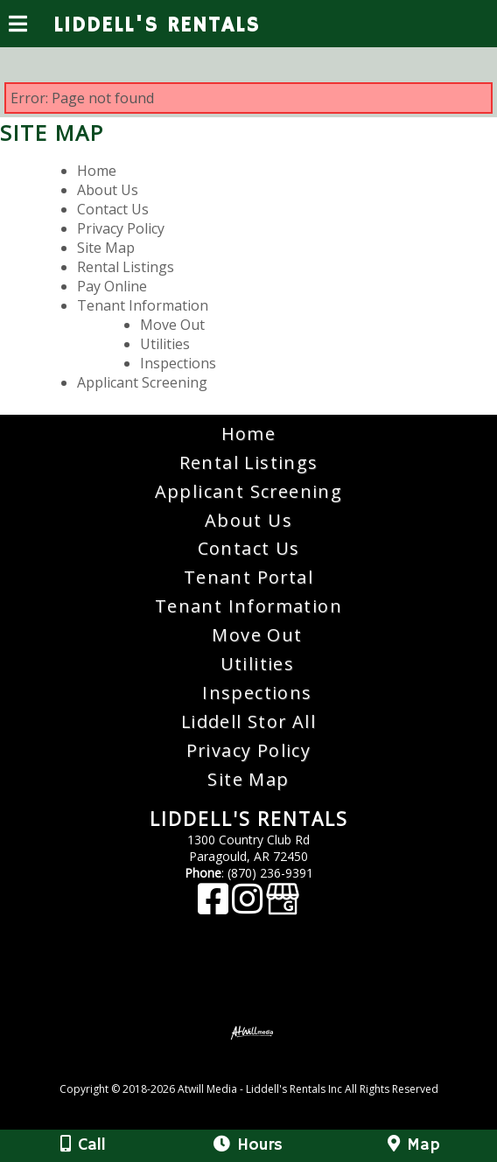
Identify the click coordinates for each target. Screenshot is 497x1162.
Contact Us (113, 209)
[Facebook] (215, 907)
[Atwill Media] (264, 1070)
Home (96, 170)
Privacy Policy (120, 228)
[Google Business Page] (282, 907)
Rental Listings (125, 266)
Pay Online (112, 286)
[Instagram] (249, 907)
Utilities (165, 344)
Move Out (172, 324)
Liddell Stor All (248, 721)
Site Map (106, 247)
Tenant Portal (248, 577)
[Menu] (18, 26)
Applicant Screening (142, 382)
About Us (107, 190)
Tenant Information (142, 305)
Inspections (178, 363)
